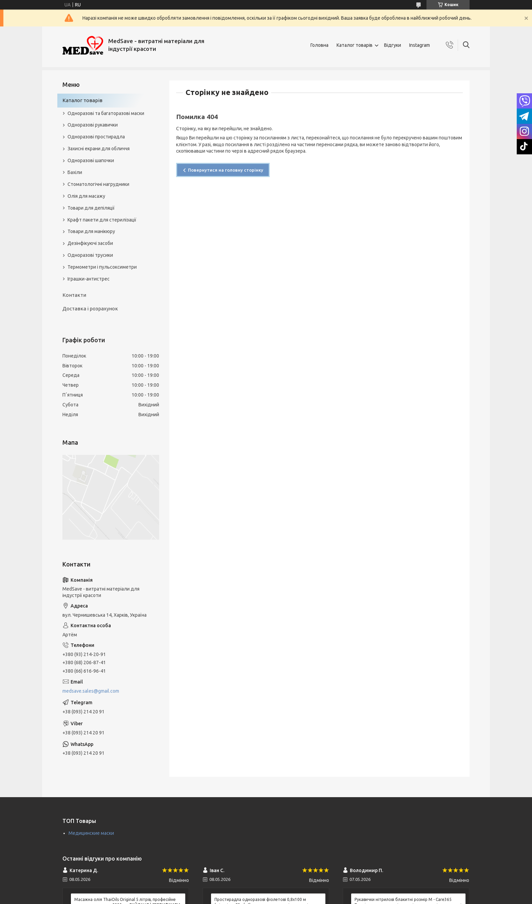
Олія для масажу (86, 196)
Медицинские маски (91, 833)
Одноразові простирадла (96, 136)
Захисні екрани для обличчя (99, 148)
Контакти (74, 295)
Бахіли (75, 172)
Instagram (419, 45)
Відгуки (392, 45)
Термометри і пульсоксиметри (102, 267)
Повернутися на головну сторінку (225, 170)
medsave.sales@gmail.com (90, 691)
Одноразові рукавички (93, 125)
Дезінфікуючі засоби (90, 243)
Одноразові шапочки (91, 160)
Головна (319, 45)
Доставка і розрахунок (90, 308)
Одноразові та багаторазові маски (106, 113)
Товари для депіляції (91, 208)
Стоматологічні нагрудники (98, 184)
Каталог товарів (355, 45)
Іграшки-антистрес (89, 279)
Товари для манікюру (91, 231)
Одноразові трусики (90, 255)
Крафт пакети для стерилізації (102, 220)
